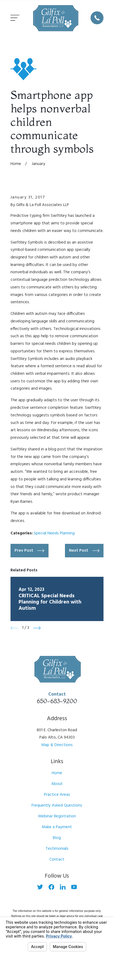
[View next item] (37, 628)
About (57, 784)
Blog (57, 838)
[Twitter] (40, 887)
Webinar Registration (57, 816)
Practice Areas (57, 794)
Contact (56, 859)
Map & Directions (57, 745)
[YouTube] (74, 887)
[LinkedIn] (63, 887)
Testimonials (57, 848)
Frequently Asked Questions (57, 805)
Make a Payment (57, 827)
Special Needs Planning (54, 533)
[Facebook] (51, 887)
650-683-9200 (57, 701)
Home (57, 773)
